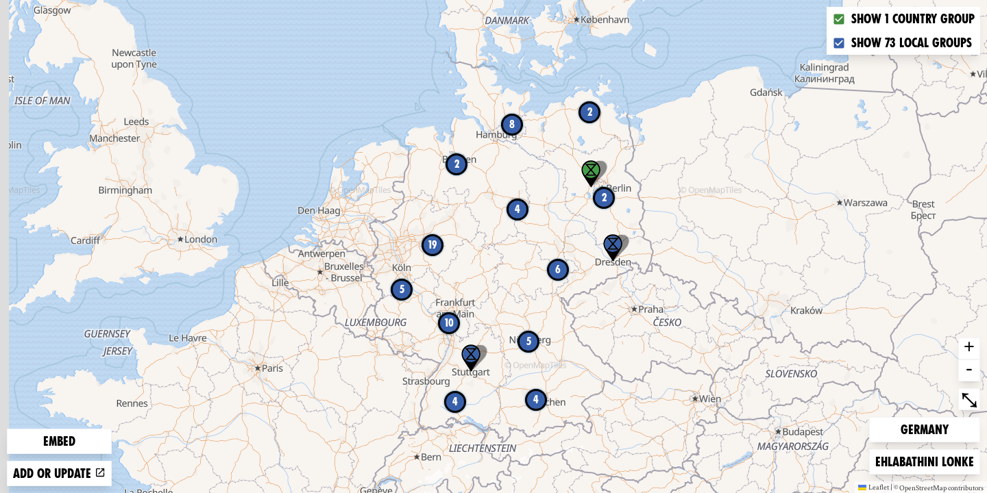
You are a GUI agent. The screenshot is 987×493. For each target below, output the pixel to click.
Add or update (59, 473)
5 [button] (528, 341)
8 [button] (512, 124)
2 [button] (589, 111)
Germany (924, 428)
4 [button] (455, 401)
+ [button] (969, 348)
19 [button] (432, 244)
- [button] (969, 370)
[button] (613, 248)
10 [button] (449, 322)
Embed (59, 441)
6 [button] (558, 269)
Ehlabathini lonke (924, 460)
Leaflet (873, 487)
